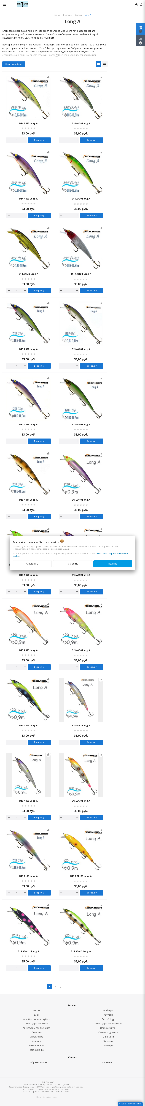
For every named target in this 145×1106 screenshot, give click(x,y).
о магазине (106, 1062)
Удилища (36, 1041)
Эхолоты (108, 1041)
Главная (56, 15)
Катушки (108, 1014)
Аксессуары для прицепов (36, 1027)
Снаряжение (36, 1036)
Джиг (36, 1014)
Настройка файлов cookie (47, 1097)
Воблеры (108, 1010)
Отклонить (32, 563)
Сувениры (108, 1045)
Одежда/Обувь (108, 1027)
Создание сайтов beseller (130, 1104)
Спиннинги (108, 1036)
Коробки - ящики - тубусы (36, 1019)
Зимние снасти (36, 1045)
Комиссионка (37, 1049)
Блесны (36, 1010)
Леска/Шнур (108, 1019)
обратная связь (38, 1062)
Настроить (72, 563)
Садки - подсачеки (108, 1032)
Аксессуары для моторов (108, 1023)
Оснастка (37, 1032)
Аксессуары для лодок (36, 1023)
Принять (112, 563)
